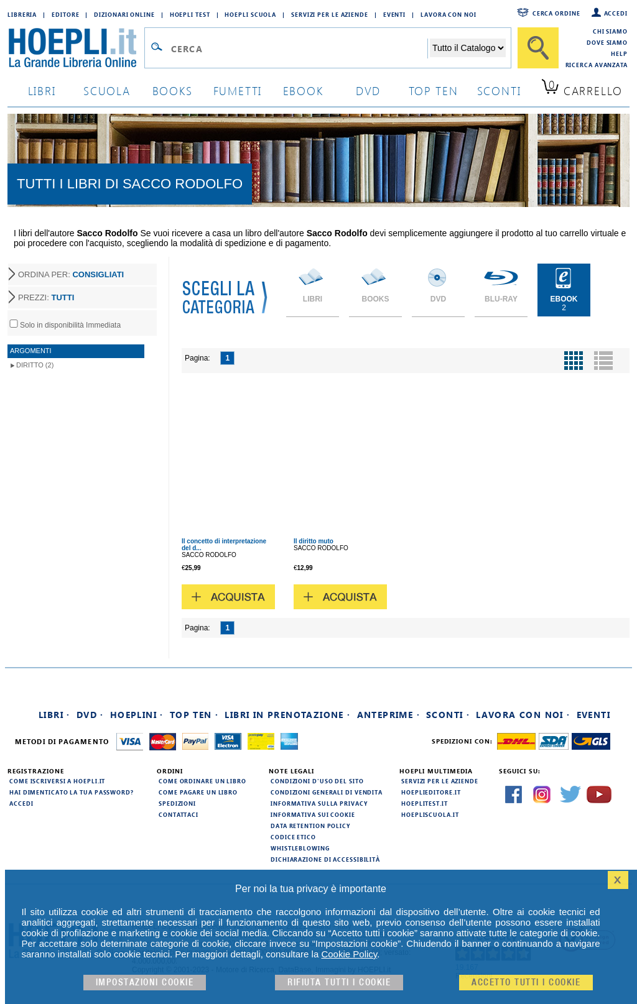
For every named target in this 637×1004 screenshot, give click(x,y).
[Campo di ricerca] (299, 48)
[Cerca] (538, 47)
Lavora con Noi (449, 14)
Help (619, 53)
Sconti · (448, 715)
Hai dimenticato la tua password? (71, 792)
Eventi (394, 14)
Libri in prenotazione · (287, 715)
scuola (107, 90)
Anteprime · (388, 715)
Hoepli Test (190, 14)
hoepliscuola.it (430, 814)
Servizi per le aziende (329, 14)
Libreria (22, 14)
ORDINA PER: (71, 274)
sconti (499, 90)
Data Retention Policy (310, 825)
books (172, 90)
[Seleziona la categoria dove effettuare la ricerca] (468, 48)
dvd (368, 90)
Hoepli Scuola (250, 14)
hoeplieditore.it (430, 792)
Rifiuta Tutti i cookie (339, 982)
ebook (303, 90)
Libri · (54, 715)
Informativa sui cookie (313, 814)
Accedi (616, 13)
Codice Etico (293, 837)
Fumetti (238, 90)
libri (42, 90)
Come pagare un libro (198, 792)
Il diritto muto (313, 541)
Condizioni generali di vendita (327, 792)
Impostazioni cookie (145, 982)
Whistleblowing (300, 848)
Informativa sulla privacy (319, 803)
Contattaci (178, 814)
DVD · (90, 715)
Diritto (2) (34, 365)
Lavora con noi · (523, 715)
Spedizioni (177, 803)
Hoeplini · (137, 715)
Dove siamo (607, 42)
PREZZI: (46, 297)
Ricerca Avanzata (596, 64)
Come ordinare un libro (202, 781)
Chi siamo (610, 31)
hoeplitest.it (424, 803)
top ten (433, 90)
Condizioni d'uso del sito (317, 781)
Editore (65, 14)
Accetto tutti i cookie (526, 982)
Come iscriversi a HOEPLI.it (57, 781)
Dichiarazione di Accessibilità (325, 859)
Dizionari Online (124, 14)
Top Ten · (194, 715)
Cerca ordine (556, 13)
